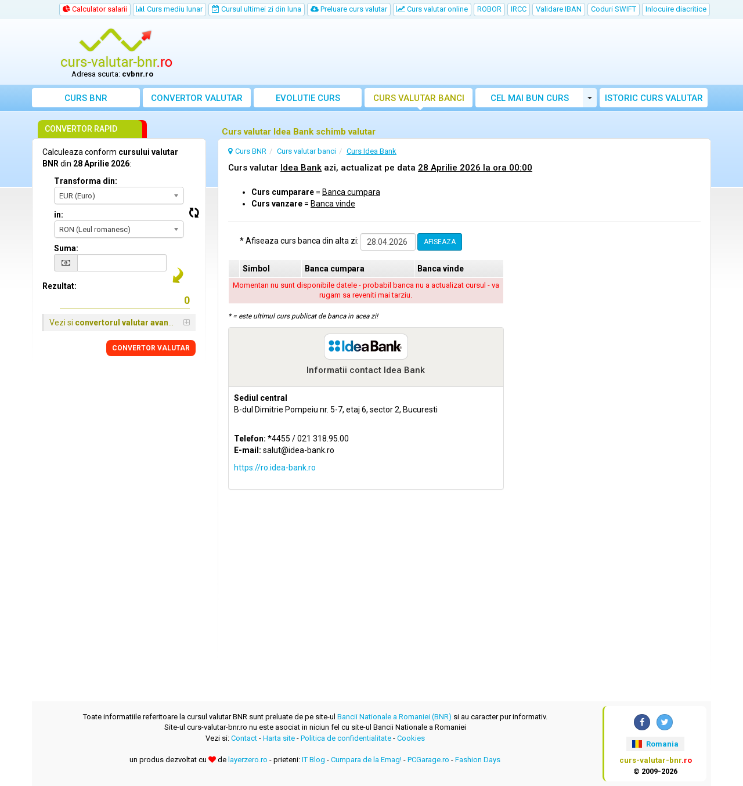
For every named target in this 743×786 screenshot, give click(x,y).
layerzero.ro (248, 759)
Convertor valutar (197, 98)
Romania (655, 744)
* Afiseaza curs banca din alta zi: (299, 240)
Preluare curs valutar (349, 9)
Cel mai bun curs (529, 98)
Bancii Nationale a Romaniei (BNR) (394, 716)
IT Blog (313, 759)
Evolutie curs (308, 98)
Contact (244, 738)
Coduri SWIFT (613, 9)
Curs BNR (85, 98)
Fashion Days (477, 759)
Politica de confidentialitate (346, 738)
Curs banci (418, 98)
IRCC (518, 9)
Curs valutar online (432, 9)
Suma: (66, 248)
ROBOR (489, 9)
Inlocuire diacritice (675, 9)
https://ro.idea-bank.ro (275, 467)
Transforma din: (85, 181)
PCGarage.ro (428, 759)
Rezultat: (59, 286)
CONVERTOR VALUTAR (151, 348)
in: (58, 214)
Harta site (279, 738)
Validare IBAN (559, 9)
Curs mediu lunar (169, 9)
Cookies (411, 738)
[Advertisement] (457, 52)
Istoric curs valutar (654, 98)
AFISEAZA (440, 242)
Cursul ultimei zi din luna (256, 9)
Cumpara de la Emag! (366, 759)
